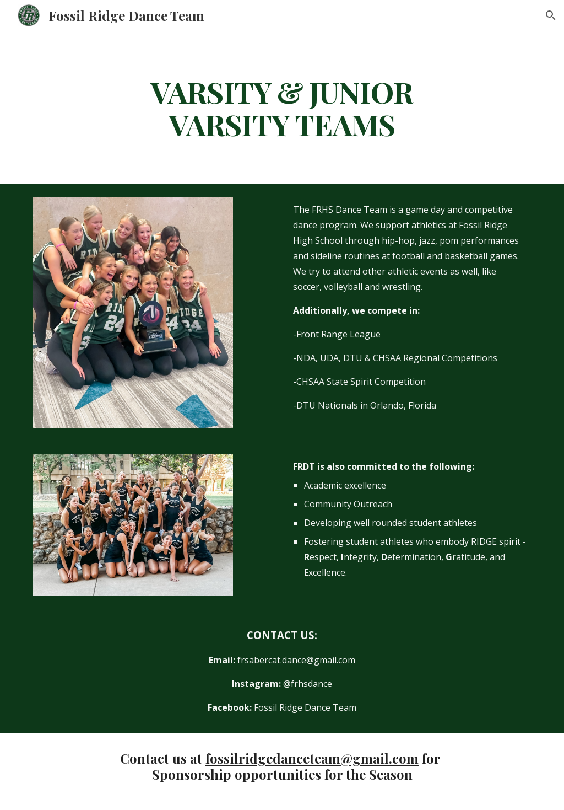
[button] (551, 15)
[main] (282, 107)
